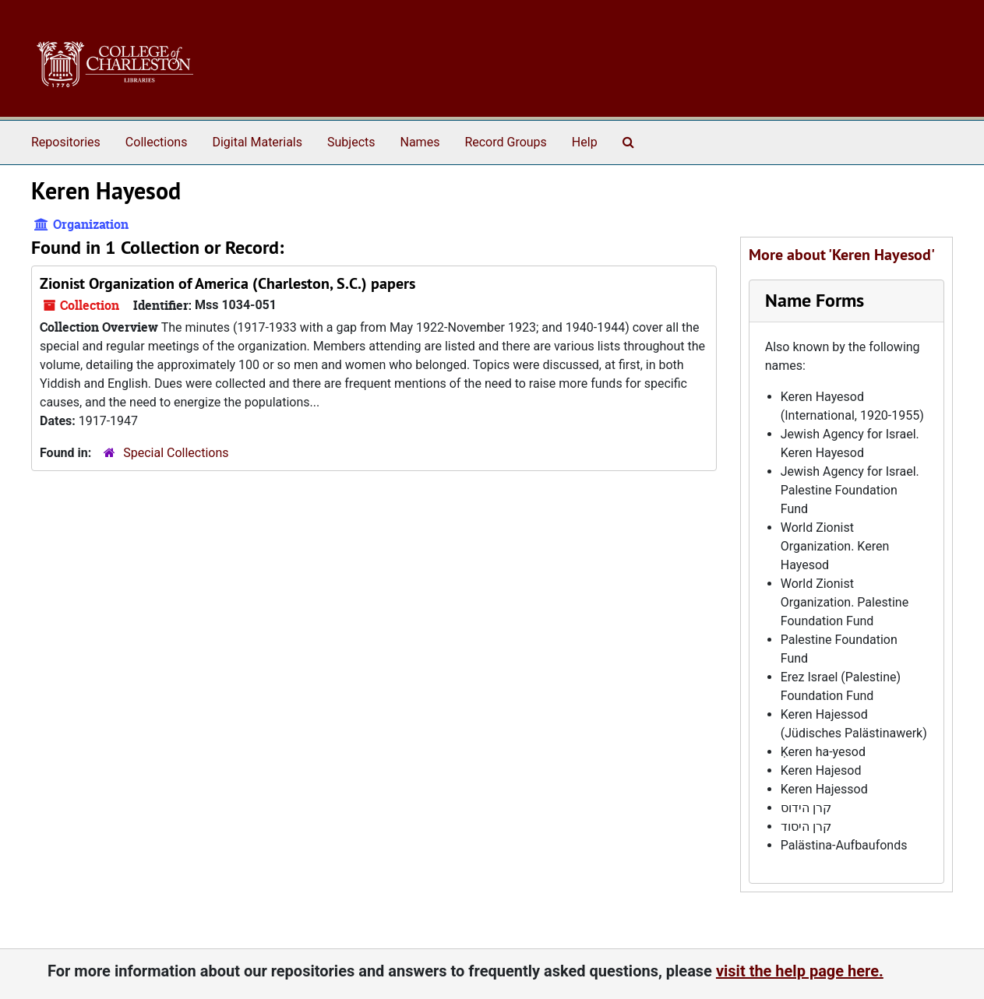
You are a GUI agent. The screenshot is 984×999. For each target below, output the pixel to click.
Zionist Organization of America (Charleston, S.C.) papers (227, 283)
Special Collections (175, 452)
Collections (156, 142)
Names (420, 142)
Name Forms (814, 300)
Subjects (351, 142)
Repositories (66, 142)
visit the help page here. (799, 971)
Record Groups (505, 142)
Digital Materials (257, 142)
